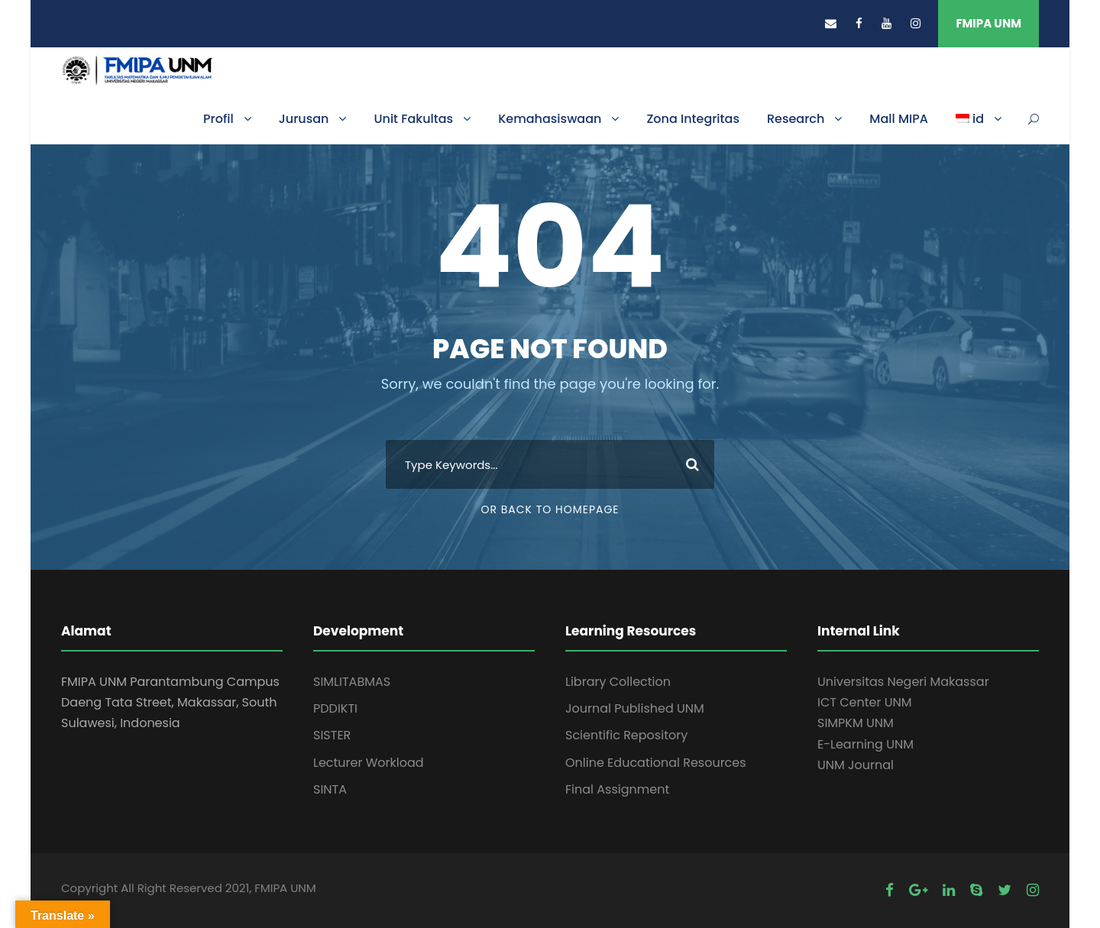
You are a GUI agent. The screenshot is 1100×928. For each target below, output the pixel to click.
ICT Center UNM (864, 702)
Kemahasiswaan (549, 119)
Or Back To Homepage (549, 509)
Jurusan (304, 119)
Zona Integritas (692, 119)
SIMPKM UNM (855, 723)
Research (795, 119)
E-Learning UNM (865, 744)
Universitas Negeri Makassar (903, 681)
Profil (218, 119)
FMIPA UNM (988, 23)
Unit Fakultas (413, 119)
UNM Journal (855, 765)
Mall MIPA (898, 119)
